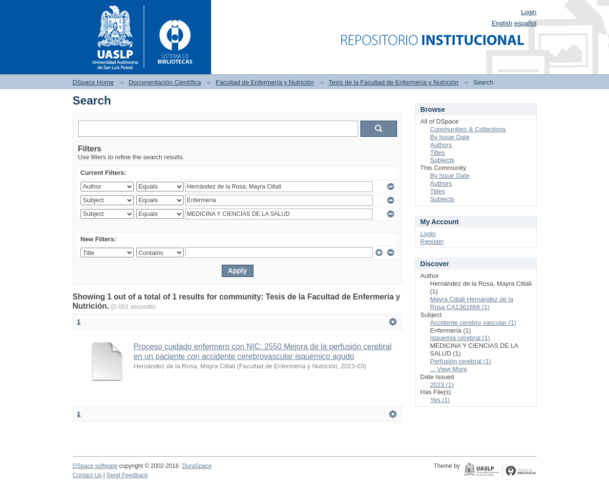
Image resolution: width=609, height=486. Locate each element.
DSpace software (95, 466)
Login (529, 12)
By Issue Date (450, 137)
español (525, 23)
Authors (441, 144)
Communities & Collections (468, 129)
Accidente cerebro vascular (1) (473, 322)
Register (432, 241)
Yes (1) (440, 399)
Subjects (442, 160)
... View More (448, 369)
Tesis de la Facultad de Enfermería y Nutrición (394, 82)
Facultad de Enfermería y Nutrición (265, 82)
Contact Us (87, 475)
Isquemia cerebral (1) (460, 337)
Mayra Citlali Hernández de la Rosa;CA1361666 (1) (472, 303)
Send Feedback (127, 475)
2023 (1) (442, 384)
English (502, 23)
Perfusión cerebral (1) (460, 361)
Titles (437, 152)
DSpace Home (93, 82)
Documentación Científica (164, 82)
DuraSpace (196, 466)
